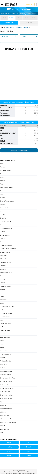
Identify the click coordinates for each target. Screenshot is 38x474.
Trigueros (2, 402)
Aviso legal (29, 471)
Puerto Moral (3, 364)
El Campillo (3, 259)
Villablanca (3, 412)
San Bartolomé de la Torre (7, 378)
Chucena (2, 231)
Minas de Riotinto (5, 337)
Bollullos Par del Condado (7, 201)
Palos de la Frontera (5, 351)
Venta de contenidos (15, 471)
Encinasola (3, 269)
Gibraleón (2, 282)
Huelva (2, 296)
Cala (1, 211)
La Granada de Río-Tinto (7, 306)
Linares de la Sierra (5, 323)
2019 (4, 18)
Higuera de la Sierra (5, 286)
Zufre (1, 432)
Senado (29, 23)
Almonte (2, 174)
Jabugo (2, 303)
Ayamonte (3, 191)
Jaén (28, 451)
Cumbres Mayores (5, 252)
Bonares (2, 204)
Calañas (2, 214)
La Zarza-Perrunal (5, 317)
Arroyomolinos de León (6, 187)
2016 (19, 18)
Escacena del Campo (6, 272)
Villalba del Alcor (5, 415)
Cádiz (28, 442)
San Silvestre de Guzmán (7, 388)
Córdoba (9, 447)
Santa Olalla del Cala (6, 398)
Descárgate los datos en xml (19, 150)
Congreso (9, 23)
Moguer (2, 340)
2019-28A (11, 18)
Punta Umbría (4, 368)
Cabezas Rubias (4, 208)
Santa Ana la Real (5, 391)
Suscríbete (29, 4)
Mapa (34, 13)
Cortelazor (3, 242)
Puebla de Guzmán (5, 361)
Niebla (2, 347)
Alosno (2, 177)
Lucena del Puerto (5, 330)
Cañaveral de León (5, 221)
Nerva (1, 344)
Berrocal (2, 197)
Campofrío (3, 218)
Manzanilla (3, 334)
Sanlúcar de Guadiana (6, 385)
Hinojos (2, 293)
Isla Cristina (3, 300)
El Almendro (3, 255)
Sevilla (29, 455)
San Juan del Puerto (6, 381)
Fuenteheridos (4, 276)
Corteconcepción (5, 235)
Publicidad (23, 471)
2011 (33, 18)
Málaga (9, 455)
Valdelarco (3, 405)
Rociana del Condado (6, 371)
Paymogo (2, 357)
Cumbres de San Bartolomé (8, 248)
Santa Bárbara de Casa (6, 395)
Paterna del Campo (5, 354)
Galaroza (2, 279)
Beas (1, 194)
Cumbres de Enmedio (6, 245)
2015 (26, 18)
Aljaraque (2, 167)
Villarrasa (2, 425)
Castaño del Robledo (6, 228)
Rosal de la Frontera (5, 374)
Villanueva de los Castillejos (8, 422)
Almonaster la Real (5, 170)
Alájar (1, 163)
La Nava (2, 310)
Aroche (2, 184)
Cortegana (3, 238)
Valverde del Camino (6, 408)
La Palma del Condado (6, 313)
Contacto (6, 471)
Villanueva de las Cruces (7, 419)
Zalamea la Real (4, 429)
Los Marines (3, 327)
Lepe (1, 320)
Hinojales (2, 289)
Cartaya (2, 225)
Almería (9, 442)
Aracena (2, 180)
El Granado (3, 265)
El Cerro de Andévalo (6, 262)
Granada (28, 447)
